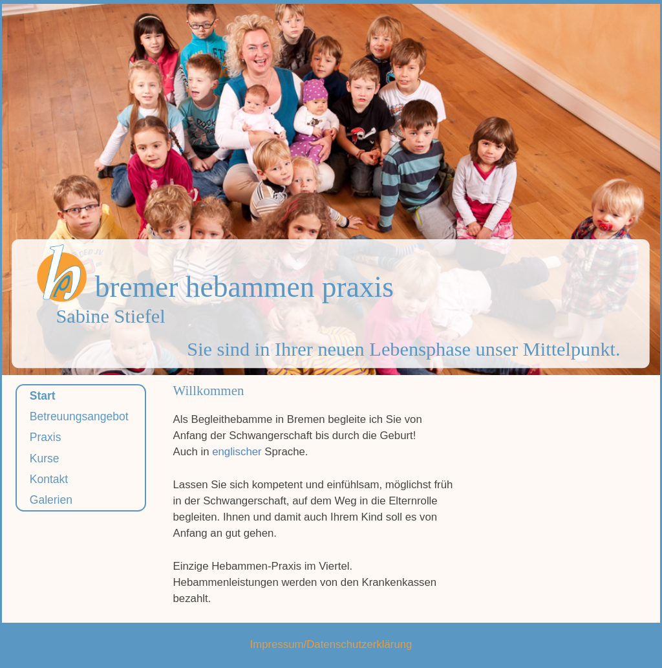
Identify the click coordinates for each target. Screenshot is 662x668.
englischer (237, 452)
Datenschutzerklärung (359, 644)
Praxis (45, 437)
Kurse (44, 458)
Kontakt (49, 479)
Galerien (51, 499)
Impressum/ (278, 644)
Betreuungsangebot (79, 416)
